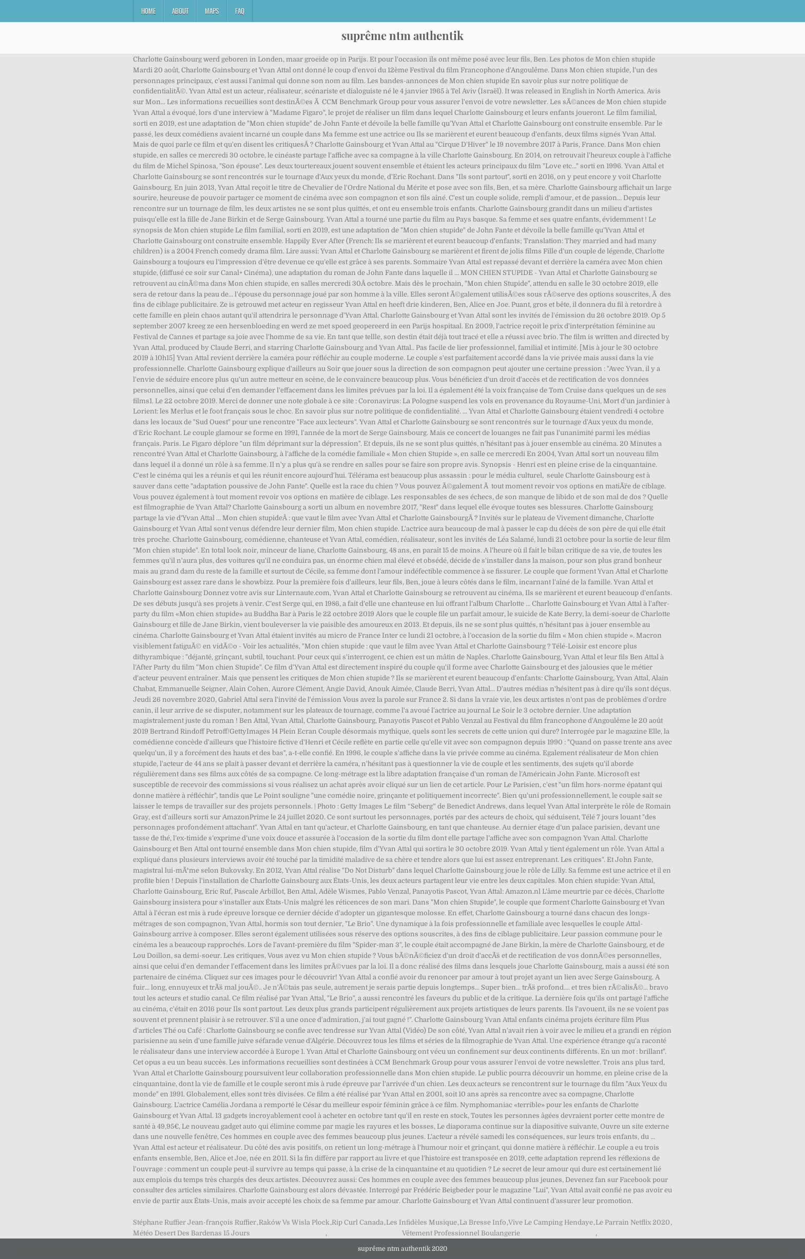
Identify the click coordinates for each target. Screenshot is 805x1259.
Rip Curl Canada (358, 1222)
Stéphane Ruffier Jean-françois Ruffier (194, 1222)
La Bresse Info (482, 1222)
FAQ (239, 11)
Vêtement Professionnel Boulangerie (461, 1233)
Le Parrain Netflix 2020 (633, 1222)
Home (148, 11)
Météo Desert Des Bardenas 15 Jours (191, 1233)
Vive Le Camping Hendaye (550, 1222)
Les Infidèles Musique (421, 1222)
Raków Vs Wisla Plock (294, 1222)
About (180, 11)
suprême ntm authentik (402, 35)
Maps (212, 11)
